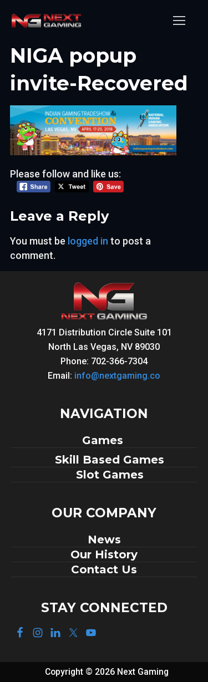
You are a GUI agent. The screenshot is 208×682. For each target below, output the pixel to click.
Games (104, 440)
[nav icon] (179, 21)
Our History (104, 554)
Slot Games (110, 474)
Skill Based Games (109, 459)
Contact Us (104, 569)
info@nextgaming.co (117, 375)
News (104, 539)
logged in (88, 241)
